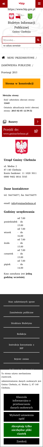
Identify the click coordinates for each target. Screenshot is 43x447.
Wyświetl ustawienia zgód (21, 416)
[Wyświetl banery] (37, 121)
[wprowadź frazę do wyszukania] (19, 40)
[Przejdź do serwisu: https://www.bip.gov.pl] (21, 6)
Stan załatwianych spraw (21, 301)
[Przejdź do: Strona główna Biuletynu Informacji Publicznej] (3, 57)
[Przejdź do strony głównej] (21, 24)
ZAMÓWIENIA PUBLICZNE (16, 65)
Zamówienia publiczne (21, 312)
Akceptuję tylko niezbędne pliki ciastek (21, 429)
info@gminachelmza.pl (23, 203)
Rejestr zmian (21, 358)
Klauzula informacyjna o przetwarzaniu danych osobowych (21, 402)
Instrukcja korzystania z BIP (21, 346)
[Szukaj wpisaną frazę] (38, 40)
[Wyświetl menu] (39, 4)
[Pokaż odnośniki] (4, 4)
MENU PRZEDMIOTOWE (20, 57)
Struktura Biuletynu (21, 323)
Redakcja (21, 333)
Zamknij (21, 441)
